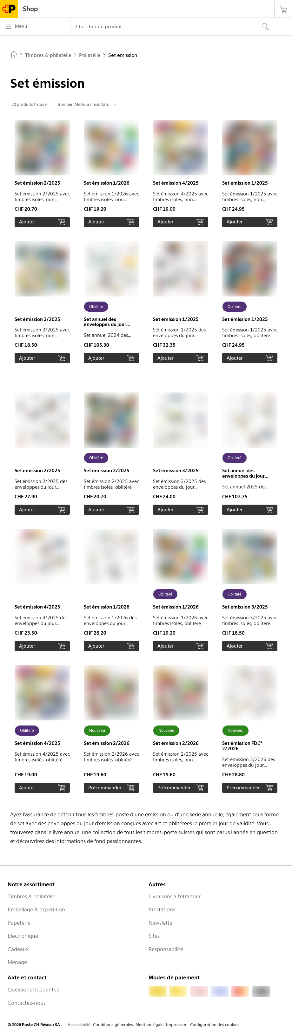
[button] (42, 173)
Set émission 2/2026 (106, 743)
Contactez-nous (27, 1003)
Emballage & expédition (36, 909)
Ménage (17, 962)
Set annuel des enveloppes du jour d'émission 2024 (105, 325)
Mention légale (149, 1024)
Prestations (162, 909)
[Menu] (35, 27)
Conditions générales (113, 1024)
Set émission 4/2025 (176, 183)
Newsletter (161, 923)
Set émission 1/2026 (106, 183)
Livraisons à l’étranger (175, 896)
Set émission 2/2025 (37, 183)
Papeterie (19, 923)
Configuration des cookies (214, 1024)
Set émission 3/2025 (37, 319)
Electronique (23, 936)
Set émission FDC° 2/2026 (242, 746)
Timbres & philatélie (31, 896)
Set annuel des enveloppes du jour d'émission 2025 (243, 476)
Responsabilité (166, 949)
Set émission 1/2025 (245, 183)
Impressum (177, 1024)
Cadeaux (18, 949)
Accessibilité (79, 1024)
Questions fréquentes (33, 989)
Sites (154, 936)
